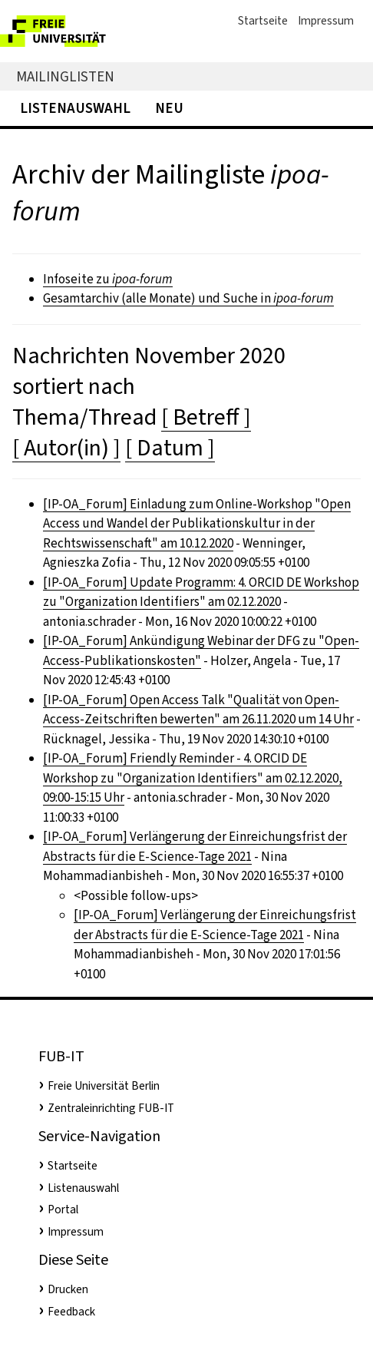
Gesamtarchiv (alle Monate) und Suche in (188, 298)
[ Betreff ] (206, 417)
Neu (169, 107)
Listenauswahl (75, 107)
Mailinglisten (65, 76)
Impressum (326, 20)
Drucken (68, 1289)
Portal (63, 1209)
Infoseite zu (108, 279)
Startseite (263, 20)
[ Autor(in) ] (66, 447)
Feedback (71, 1311)
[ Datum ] (170, 447)
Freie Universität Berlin (104, 1086)
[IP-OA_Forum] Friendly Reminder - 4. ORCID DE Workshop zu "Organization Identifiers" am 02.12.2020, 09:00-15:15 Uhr (192, 777)
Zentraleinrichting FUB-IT (111, 1108)
